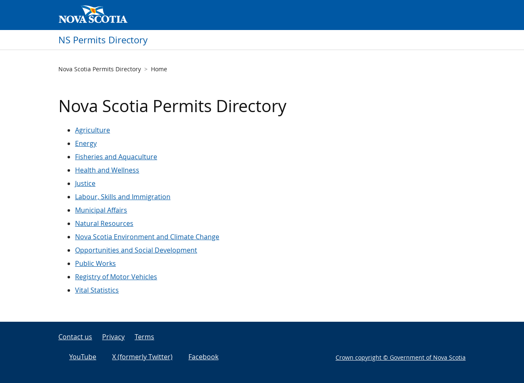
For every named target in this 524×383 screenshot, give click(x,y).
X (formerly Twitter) (142, 356)
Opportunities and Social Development (136, 250)
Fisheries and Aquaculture (116, 156)
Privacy (113, 336)
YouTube (82, 356)
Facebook (203, 356)
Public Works (95, 263)
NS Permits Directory (103, 40)
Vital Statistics (97, 290)
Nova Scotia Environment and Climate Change (147, 236)
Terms (144, 336)
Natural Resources (104, 223)
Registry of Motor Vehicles (116, 276)
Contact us (75, 336)
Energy (86, 143)
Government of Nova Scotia (93, 15)
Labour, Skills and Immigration (122, 196)
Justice (85, 183)
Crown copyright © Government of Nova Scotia (401, 357)
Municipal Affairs (101, 210)
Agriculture (92, 130)
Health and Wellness (107, 170)
